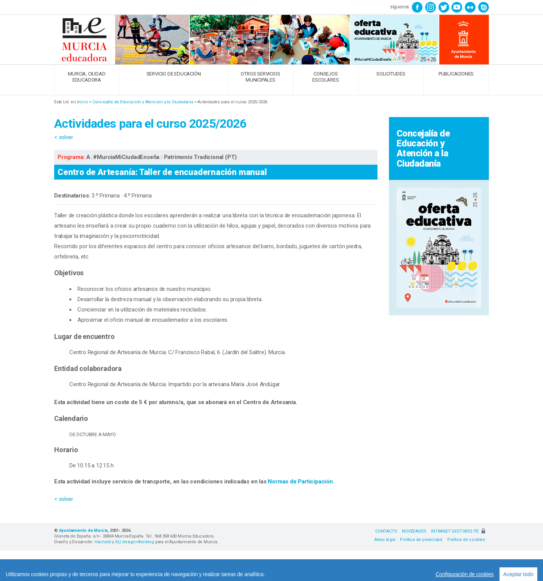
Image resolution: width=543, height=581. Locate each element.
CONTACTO (386, 531)
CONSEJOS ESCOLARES (325, 77)
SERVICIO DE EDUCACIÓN (173, 74)
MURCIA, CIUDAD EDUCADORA (86, 77)
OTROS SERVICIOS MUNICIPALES (260, 77)
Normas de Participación (300, 481)
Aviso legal (384, 539)
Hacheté (103, 541)
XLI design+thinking (134, 541)
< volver (63, 137)
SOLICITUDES (390, 74)
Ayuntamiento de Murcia (83, 530)
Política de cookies (466, 539)
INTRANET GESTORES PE (458, 531)
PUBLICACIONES (456, 74)
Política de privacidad (421, 539)
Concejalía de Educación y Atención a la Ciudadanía (142, 102)
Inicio (82, 102)
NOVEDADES (414, 531)
